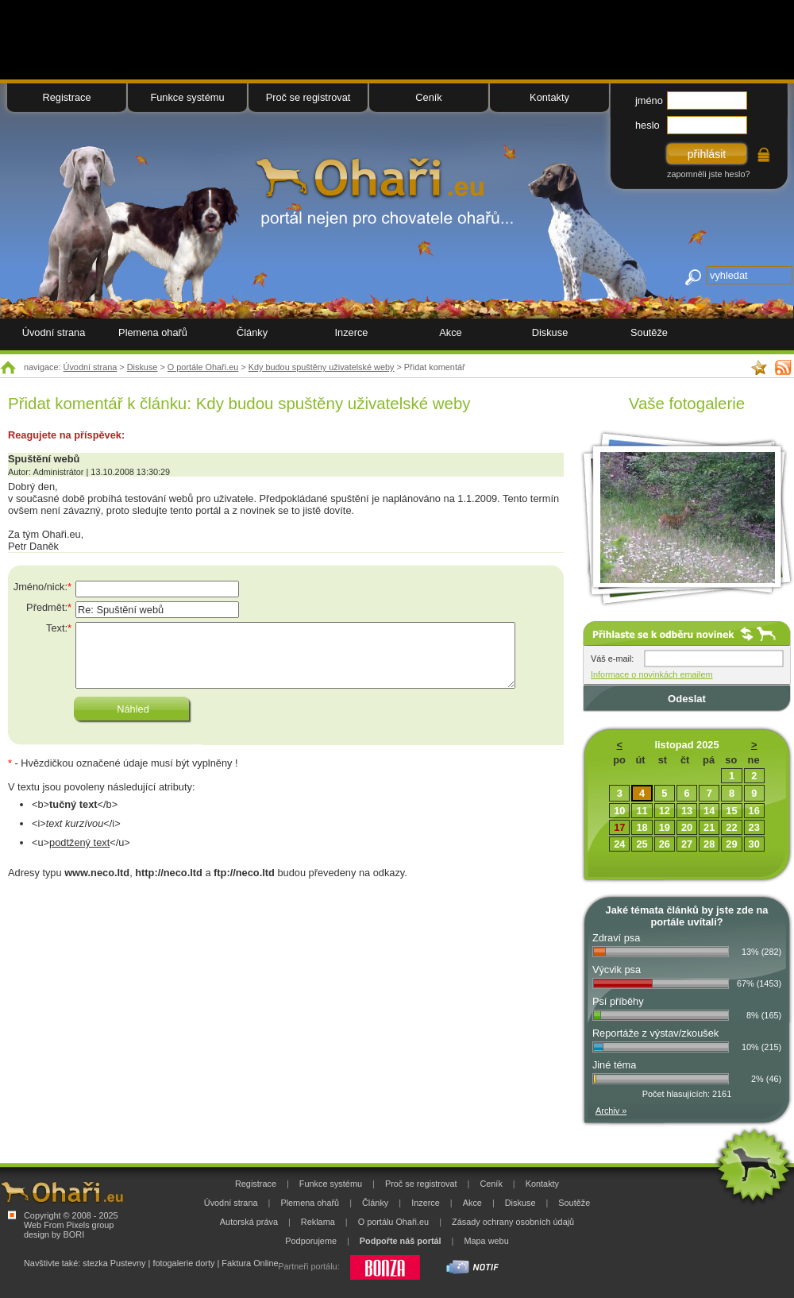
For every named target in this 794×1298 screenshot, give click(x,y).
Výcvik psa (616, 969)
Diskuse (142, 367)
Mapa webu (486, 1241)
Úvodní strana (91, 367)
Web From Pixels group (69, 1225)
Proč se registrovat (308, 97)
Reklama (318, 1222)
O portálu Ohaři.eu (393, 1222)
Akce (450, 332)
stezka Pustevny (114, 1263)
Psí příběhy (618, 1001)
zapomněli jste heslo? (708, 174)
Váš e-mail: (612, 658)
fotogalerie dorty (183, 1263)
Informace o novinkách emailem (652, 674)
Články (252, 332)
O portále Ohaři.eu (203, 367)
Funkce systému (187, 97)
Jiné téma (614, 1065)
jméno (649, 100)
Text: (58, 628)
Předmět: (48, 607)
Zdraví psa (616, 938)
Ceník (428, 97)
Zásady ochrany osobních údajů (513, 1222)
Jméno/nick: (42, 587)
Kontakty (549, 97)
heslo (647, 125)
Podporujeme (311, 1241)
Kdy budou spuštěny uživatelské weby (322, 367)
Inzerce (351, 332)
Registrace (66, 97)
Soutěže (649, 332)
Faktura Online (250, 1263)
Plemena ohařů (152, 332)
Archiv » (611, 1110)
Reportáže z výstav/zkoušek (655, 1033)
